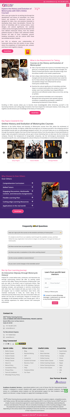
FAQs (24, 368)
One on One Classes (45, 368)
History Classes (8, 360)
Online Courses (43, 358)
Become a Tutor (28, 363)
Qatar (60, 365)
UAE (59, 368)
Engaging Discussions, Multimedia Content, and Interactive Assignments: (18, 192)
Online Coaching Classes (46, 363)
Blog (24, 351)
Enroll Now (7, 51)
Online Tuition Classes (45, 360)
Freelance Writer (28, 370)
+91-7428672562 (11, 335)
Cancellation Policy (9, 368)
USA (59, 370)
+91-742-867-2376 (63, 1)
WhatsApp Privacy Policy (11, 375)
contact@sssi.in (50, 1)
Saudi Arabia (62, 351)
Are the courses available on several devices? (35, 258)
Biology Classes (8, 358)
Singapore (61, 353)
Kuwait (60, 360)
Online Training (43, 356)
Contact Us (26, 358)
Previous (3, 152)
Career (25, 365)
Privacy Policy (8, 370)
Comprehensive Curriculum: (18, 183)
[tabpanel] (16, 151)
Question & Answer (29, 360)
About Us (7, 363)
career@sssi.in (10, 337)
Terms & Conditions (10, 372)
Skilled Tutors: (18, 187)
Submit (55, 303)
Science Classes (8, 356)
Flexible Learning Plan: (18, 198)
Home (41, 351)
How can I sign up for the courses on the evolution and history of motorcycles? (35, 232)
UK (59, 372)
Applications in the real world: (18, 206)
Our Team (26, 372)
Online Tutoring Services (46, 365)
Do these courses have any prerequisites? (35, 246)
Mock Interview (43, 353)
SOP (24, 356)
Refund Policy (8, 365)
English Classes (8, 353)
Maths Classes (8, 351)
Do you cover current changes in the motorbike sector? (35, 263)
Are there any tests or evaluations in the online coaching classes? (35, 252)
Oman (60, 358)
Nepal (60, 363)
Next (66, 152)
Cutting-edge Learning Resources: (18, 202)
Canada (60, 356)
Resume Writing (28, 353)
